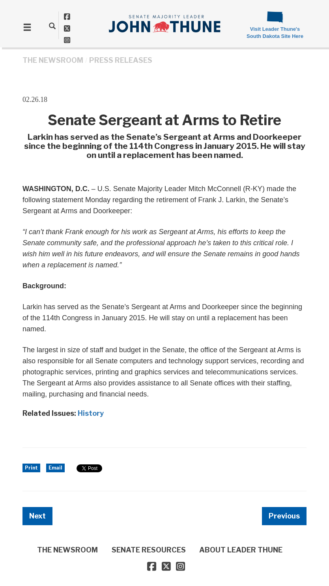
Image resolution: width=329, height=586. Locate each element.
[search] (52, 25)
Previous (284, 516)
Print (31, 468)
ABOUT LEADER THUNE (240, 550)
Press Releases (120, 60)
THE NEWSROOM (52, 60)
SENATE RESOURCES (149, 550)
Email (55, 468)
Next (37, 516)
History (91, 413)
